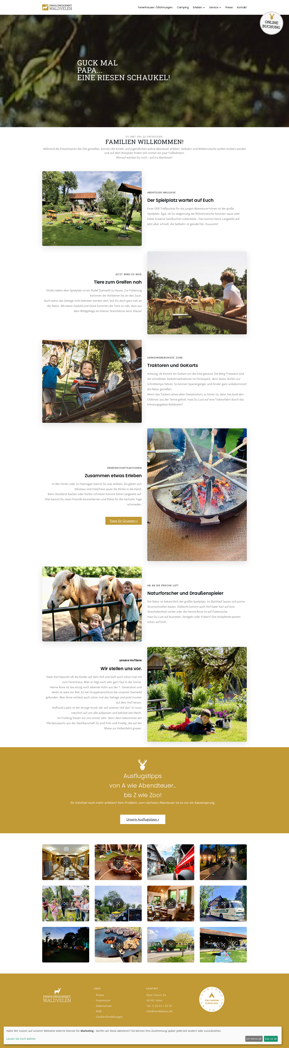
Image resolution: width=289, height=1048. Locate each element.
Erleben (197, 7)
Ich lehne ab (254, 1038)
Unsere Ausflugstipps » (142, 819)
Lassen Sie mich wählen (21, 1038)
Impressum (103, 1000)
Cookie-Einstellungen (109, 1017)
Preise (229, 7)
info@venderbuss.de (159, 1011)
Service (213, 7)
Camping (183, 7)
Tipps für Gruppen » (123, 521)
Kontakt (242, 7)
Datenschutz (104, 1006)
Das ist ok (271, 1038)
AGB (99, 1011)
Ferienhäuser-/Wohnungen (155, 7)
